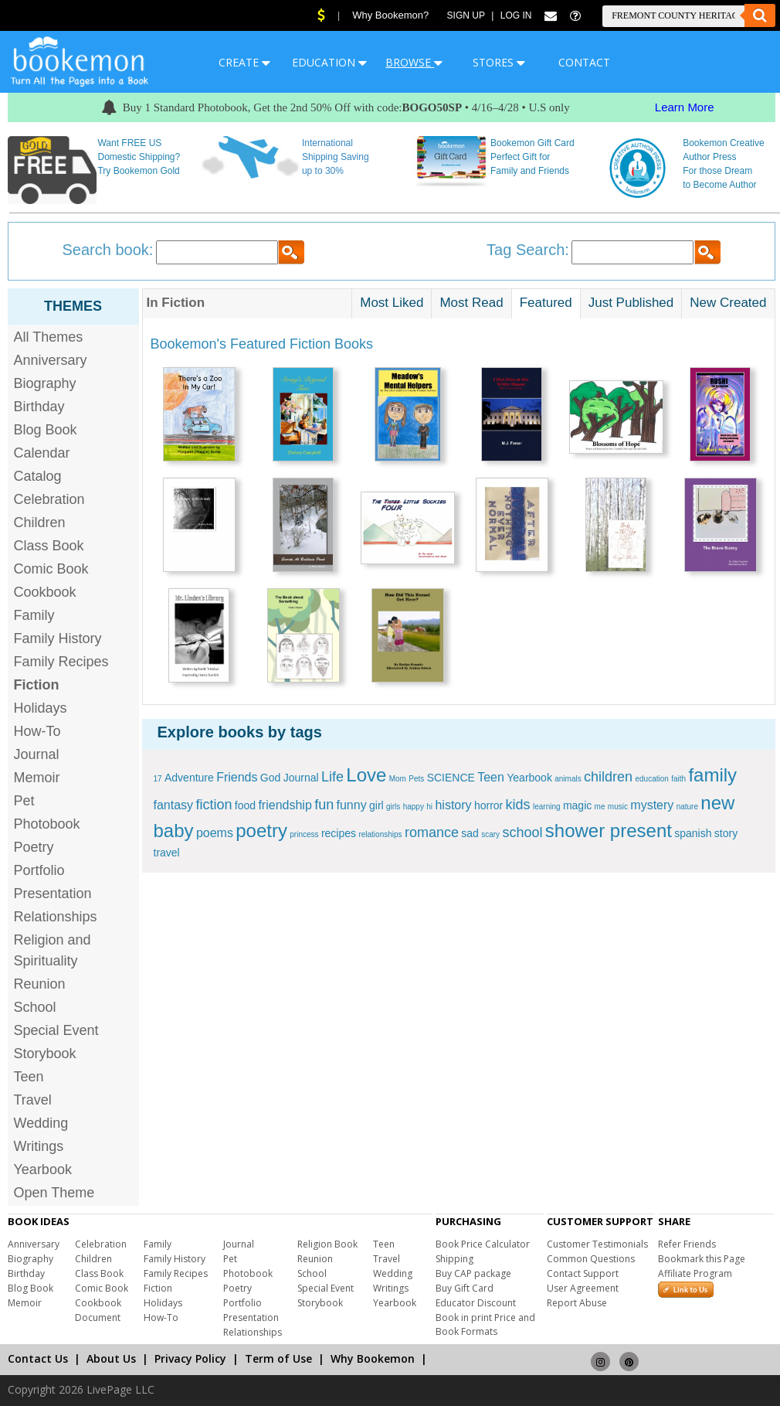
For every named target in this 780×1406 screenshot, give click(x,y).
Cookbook (45, 592)
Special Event (56, 1030)
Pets (416, 778)
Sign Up (466, 15)
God (270, 777)
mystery (651, 805)
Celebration (49, 499)
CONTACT (584, 62)
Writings (39, 1146)
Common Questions (591, 1258)
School (35, 1007)
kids (518, 804)
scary (490, 834)
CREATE (244, 62)
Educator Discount (476, 1302)
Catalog (38, 476)
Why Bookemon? (390, 15)
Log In (516, 15)
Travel (33, 1100)
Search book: (108, 249)
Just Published (631, 302)
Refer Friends (687, 1244)
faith (678, 778)
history (453, 805)
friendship (284, 805)
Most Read (471, 302)
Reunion (40, 984)
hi (429, 806)
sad (470, 833)
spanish (692, 833)
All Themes (48, 337)
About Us (111, 1358)
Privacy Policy (190, 1358)
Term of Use (278, 1358)
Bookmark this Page (701, 1258)
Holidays (40, 708)
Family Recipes (61, 661)
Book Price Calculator (483, 1244)
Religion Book (327, 1244)
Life (332, 777)
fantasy (174, 805)
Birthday (39, 406)
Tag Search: (528, 249)
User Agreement (583, 1288)
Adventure (189, 777)
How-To (37, 731)
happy (413, 806)
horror (488, 805)
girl (376, 805)
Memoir (37, 777)
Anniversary (50, 360)
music (618, 806)
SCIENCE (451, 777)
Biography (45, 383)
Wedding (41, 1123)
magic (577, 805)
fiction (213, 804)
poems (214, 832)
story (726, 833)
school (522, 832)
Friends (236, 777)
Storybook (45, 1053)
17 (158, 778)
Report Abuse (577, 1302)
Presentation (53, 893)
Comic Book (51, 569)
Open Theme (54, 1192)
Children (40, 522)
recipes (338, 833)
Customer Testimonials (597, 1244)
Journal (36, 754)
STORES (499, 62)
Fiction (158, 1288)
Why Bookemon (373, 1358)
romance (432, 832)
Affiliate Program (695, 1273)
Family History (58, 638)
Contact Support (583, 1273)
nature (687, 806)
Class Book (49, 545)
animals (567, 778)
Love (366, 774)
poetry (261, 830)
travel (167, 852)
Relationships (55, 916)
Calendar (42, 453)
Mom (397, 778)
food (245, 805)
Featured (546, 302)
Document (97, 1317)
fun (324, 804)
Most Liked (391, 302)
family (712, 774)
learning (547, 806)
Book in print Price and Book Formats (485, 1324)
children (608, 777)
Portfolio (39, 870)
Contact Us (38, 1358)
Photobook (47, 824)
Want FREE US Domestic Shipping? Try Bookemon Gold (138, 157)
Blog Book (45, 429)
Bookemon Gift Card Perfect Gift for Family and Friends (532, 157)
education (651, 778)
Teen (29, 1076)
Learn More (684, 107)
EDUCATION (329, 62)
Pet (24, 801)
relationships (380, 834)
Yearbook (43, 1169)
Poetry (34, 847)
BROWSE (414, 62)
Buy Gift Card (464, 1288)
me (600, 806)
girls (393, 806)
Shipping (454, 1258)
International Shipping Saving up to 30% (335, 157)
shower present (608, 830)
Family (34, 615)
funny (352, 805)
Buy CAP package (473, 1273)
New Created (728, 302)
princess (304, 834)
